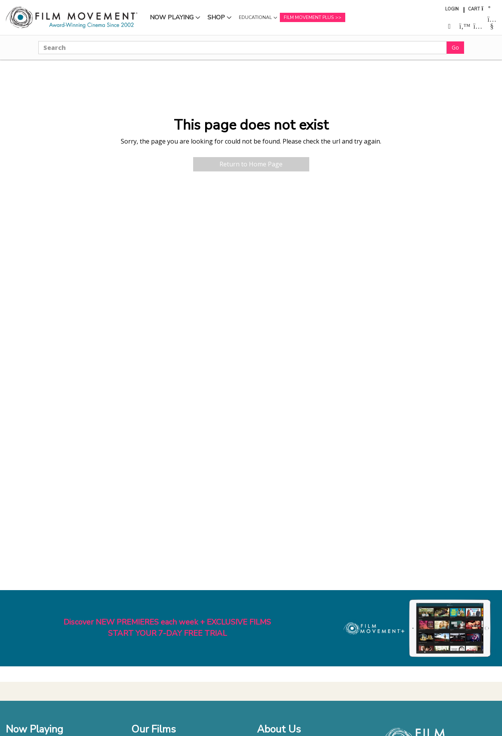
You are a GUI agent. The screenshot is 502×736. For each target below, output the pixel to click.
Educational (255, 17)
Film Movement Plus (309, 17)
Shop (216, 17)
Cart (474, 9)
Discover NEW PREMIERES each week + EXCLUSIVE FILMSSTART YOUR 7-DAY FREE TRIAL (167, 627)
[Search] (242, 47)
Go (455, 47)
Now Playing (172, 17)
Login (452, 9)
